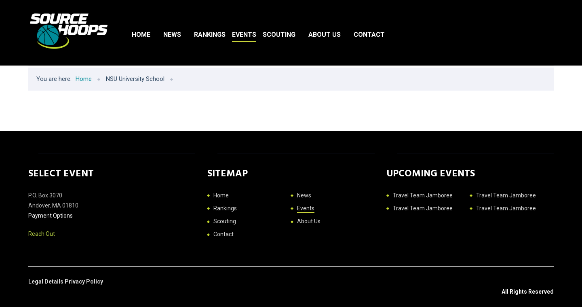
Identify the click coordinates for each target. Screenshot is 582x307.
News (172, 34)
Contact (369, 34)
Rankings (210, 34)
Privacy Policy (84, 281)
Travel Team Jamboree (423, 195)
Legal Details (46, 281)
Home (141, 34)
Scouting (279, 34)
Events (244, 34)
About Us (324, 34)
